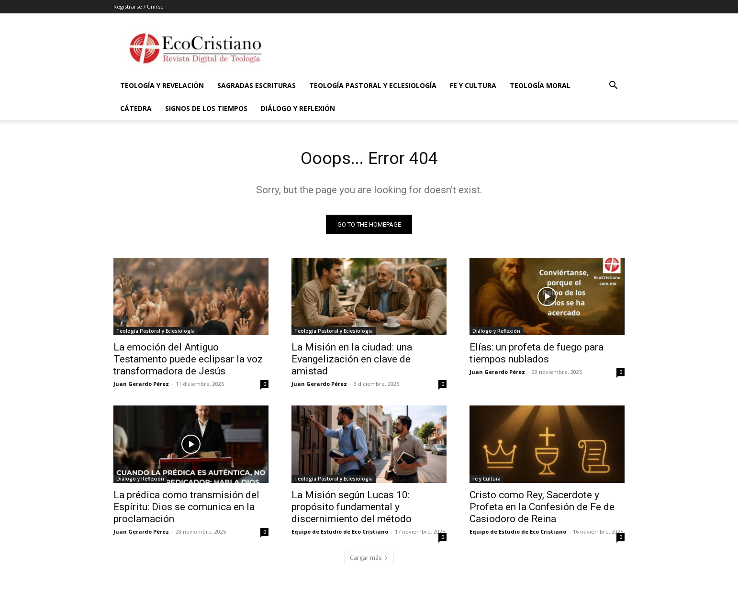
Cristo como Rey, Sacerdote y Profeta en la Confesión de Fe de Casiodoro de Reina (542, 509)
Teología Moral (540, 85)
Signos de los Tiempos (206, 108)
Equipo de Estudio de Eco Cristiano (339, 534)
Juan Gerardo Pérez (141, 386)
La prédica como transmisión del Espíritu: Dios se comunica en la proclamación (186, 509)
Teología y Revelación (162, 85)
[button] (613, 86)
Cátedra (136, 108)
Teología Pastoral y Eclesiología (372, 85)
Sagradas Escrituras (256, 85)
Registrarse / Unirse (138, 6)
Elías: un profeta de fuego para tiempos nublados (537, 356)
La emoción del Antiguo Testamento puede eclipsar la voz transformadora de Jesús (188, 362)
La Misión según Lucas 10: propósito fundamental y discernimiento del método (351, 509)
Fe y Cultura (473, 85)
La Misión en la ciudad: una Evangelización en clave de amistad (351, 362)
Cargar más (369, 561)
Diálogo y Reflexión (298, 108)
